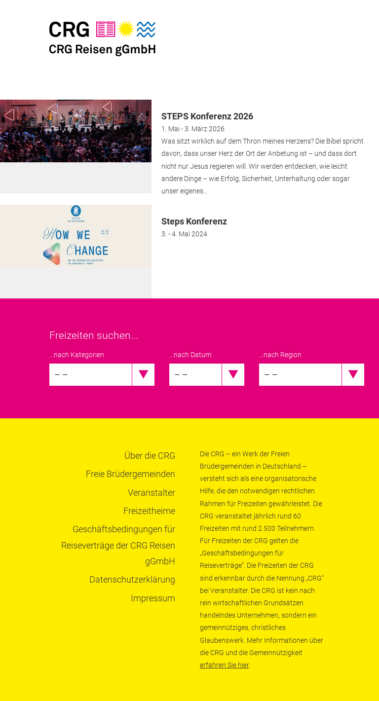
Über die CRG (149, 455)
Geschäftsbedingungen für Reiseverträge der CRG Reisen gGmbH (118, 545)
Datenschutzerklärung (132, 579)
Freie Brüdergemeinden (130, 474)
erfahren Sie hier (224, 665)
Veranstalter (151, 492)
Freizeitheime (149, 511)
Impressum (153, 598)
